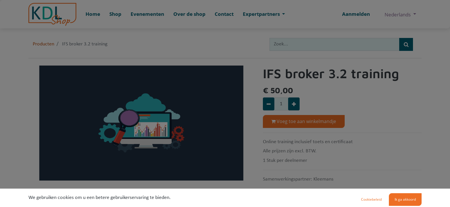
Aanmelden (356, 14)
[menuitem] (92, 14)
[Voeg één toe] (294, 103)
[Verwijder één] (268, 103)
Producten (43, 44)
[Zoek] (406, 44)
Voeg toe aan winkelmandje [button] (303, 121)
